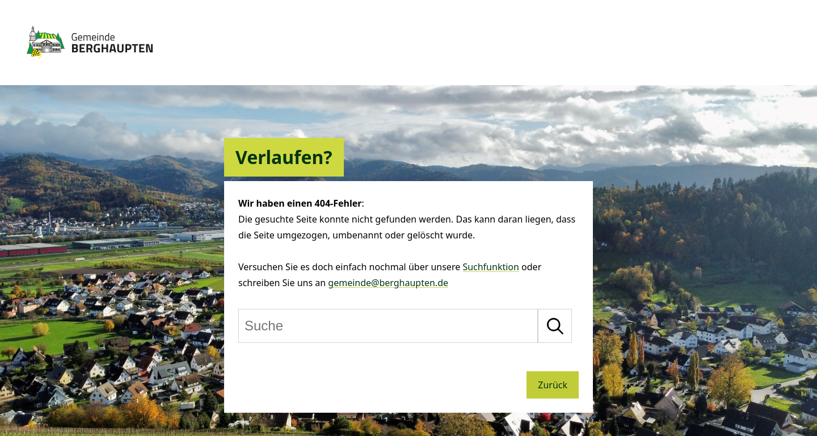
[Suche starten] (555, 326)
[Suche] (388, 326)
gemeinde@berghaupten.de (388, 282)
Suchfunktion (490, 267)
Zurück (552, 385)
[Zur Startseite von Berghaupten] (90, 63)
